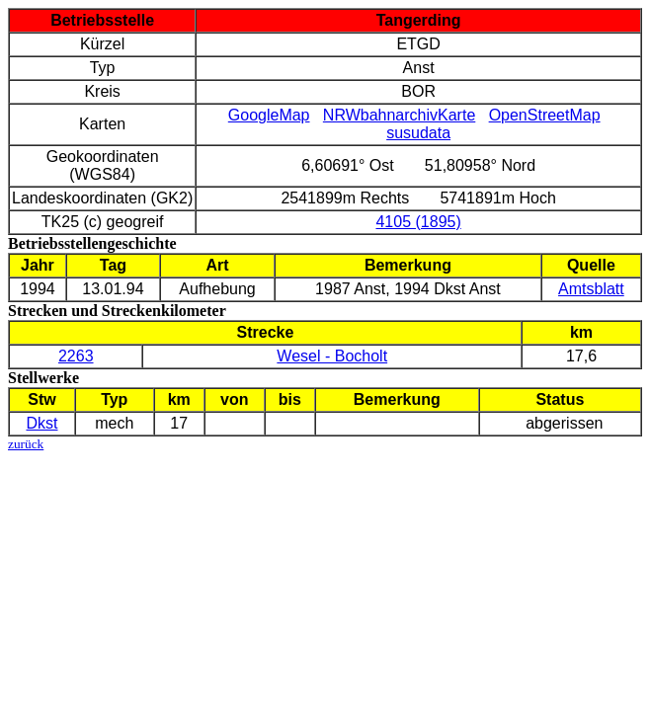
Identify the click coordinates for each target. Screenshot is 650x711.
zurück (25, 443)
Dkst (41, 423)
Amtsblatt (591, 288)
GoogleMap (269, 115)
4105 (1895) (417, 221)
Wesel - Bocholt (332, 356)
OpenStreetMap (545, 115)
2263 (76, 356)
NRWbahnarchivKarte (399, 115)
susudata (418, 132)
